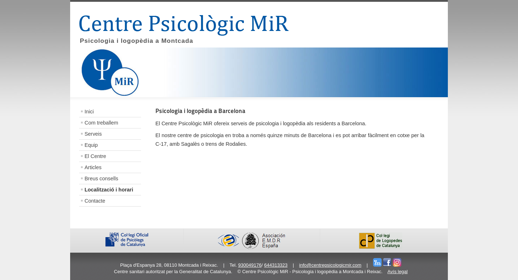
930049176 (250, 265)
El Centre (95, 156)
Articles (93, 167)
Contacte (95, 201)
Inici (89, 111)
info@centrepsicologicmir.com (330, 265)
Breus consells (101, 178)
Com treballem (101, 123)
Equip (91, 145)
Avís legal (397, 271)
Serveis (93, 134)
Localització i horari (109, 190)
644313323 (275, 265)
